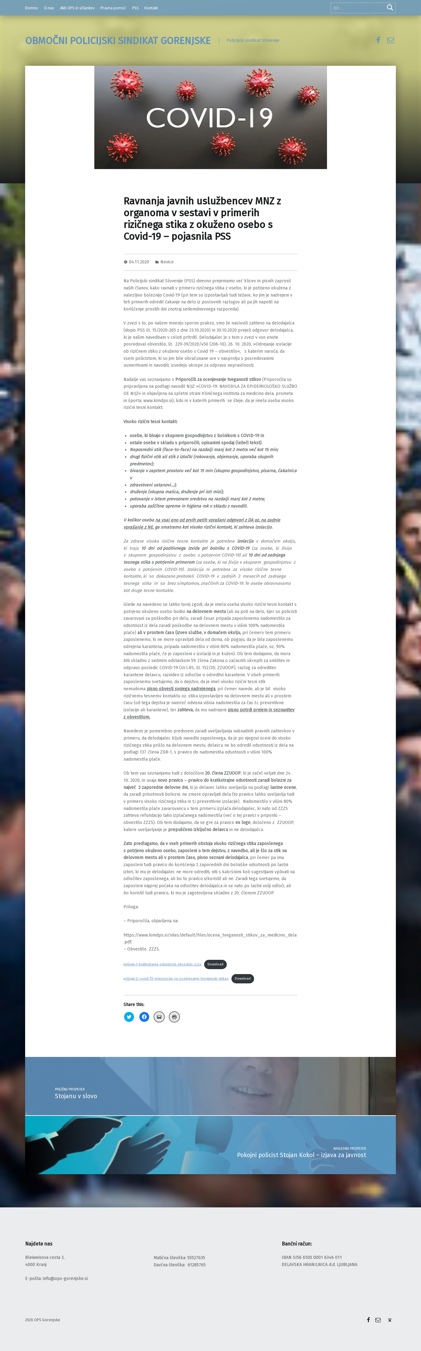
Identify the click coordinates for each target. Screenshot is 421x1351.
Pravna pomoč (113, 8)
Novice (167, 262)
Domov (31, 8)
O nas (49, 8)
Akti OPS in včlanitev (77, 8)
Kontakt (151, 8)
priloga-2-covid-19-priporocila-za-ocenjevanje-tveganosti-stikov (176, 979)
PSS (135, 8)
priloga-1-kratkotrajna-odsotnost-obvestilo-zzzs (162, 964)
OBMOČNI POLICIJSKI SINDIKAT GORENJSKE (118, 41)
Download (215, 964)
